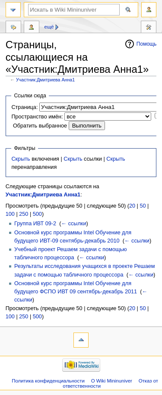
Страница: (24, 107)
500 (37, 214)
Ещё (49, 26)
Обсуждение (13, 28)
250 (23, 214)
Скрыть (20, 159)
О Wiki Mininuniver (111, 380)
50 (143, 206)
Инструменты (148, 28)
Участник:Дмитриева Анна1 (45, 79)
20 (132, 206)
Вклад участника (31, 28)
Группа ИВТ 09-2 (35, 224)
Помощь (147, 44)
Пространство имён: (37, 117)
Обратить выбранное (40, 126)
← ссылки (73, 224)
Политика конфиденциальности (48, 380)
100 (10, 214)
